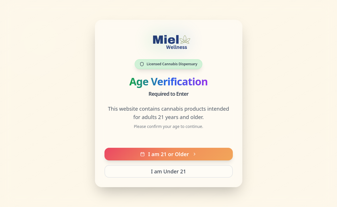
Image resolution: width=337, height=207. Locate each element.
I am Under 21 (168, 171)
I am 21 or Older (168, 154)
